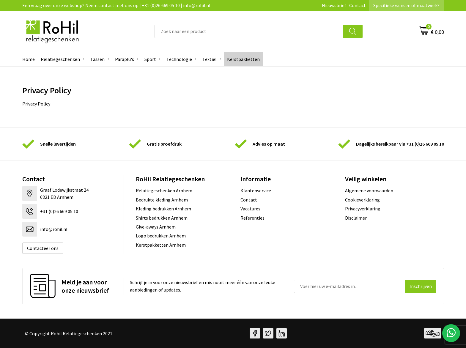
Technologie (179, 59)
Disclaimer (356, 218)
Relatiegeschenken (60, 59)
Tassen (97, 59)
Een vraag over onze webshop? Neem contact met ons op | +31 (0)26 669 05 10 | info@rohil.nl (116, 5)
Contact (357, 5)
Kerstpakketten (243, 59)
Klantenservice (255, 190)
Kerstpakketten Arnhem (161, 245)
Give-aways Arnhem (156, 227)
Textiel (209, 59)
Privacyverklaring (362, 209)
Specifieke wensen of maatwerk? (406, 5)
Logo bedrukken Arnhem (161, 236)
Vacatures (250, 209)
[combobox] (249, 31)
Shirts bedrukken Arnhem (162, 218)
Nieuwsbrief (334, 5)
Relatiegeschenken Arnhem (164, 190)
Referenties (252, 218)
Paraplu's (124, 59)
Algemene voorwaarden (369, 190)
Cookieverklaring (362, 200)
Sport (150, 59)
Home (28, 59)
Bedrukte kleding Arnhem (162, 200)
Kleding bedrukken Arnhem (163, 209)
